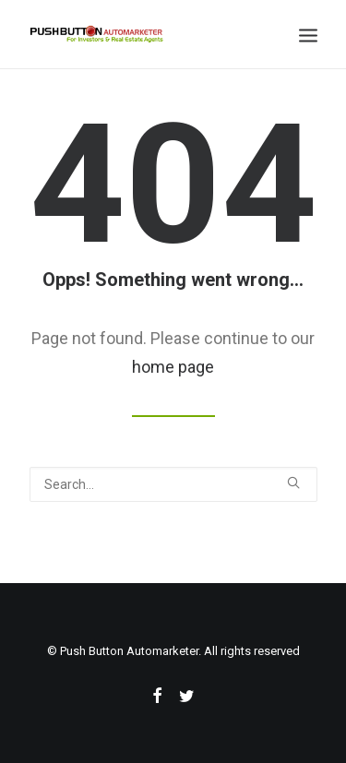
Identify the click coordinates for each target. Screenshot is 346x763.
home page (173, 366)
